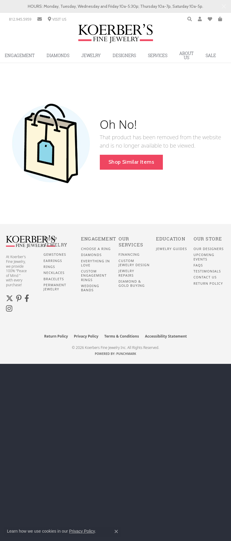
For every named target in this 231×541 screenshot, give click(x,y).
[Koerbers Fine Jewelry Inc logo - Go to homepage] (115, 35)
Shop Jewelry (55, 242)
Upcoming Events (204, 257)
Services (157, 55)
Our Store (208, 239)
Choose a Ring (96, 249)
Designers (124, 55)
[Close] (223, 6)
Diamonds (58, 55)
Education (170, 239)
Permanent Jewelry (55, 287)
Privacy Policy (86, 336)
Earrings (53, 261)
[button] (189, 19)
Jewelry (91, 55)
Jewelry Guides (171, 249)
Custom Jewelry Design (134, 263)
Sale (211, 55)
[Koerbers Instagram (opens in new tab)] (9, 308)
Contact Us (205, 277)
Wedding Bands (90, 288)
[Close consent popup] (116, 531)
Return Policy (208, 283)
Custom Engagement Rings (94, 275)
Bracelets (54, 279)
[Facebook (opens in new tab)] (27, 298)
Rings (49, 267)
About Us (186, 55)
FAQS (198, 265)
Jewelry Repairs (126, 273)
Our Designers (209, 249)
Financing (129, 254)
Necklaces (54, 273)
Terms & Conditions (121, 336)
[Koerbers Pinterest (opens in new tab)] (19, 298)
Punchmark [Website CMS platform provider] (126, 354)
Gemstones (55, 254)
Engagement (98, 239)
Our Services (131, 242)
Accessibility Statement (166, 336)
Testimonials (207, 271)
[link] (20, 19)
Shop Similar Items (131, 162)
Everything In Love (95, 263)
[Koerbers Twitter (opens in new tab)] (9, 298)
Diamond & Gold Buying (132, 283)
